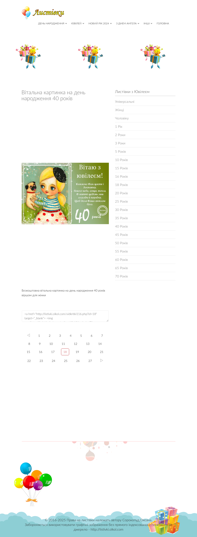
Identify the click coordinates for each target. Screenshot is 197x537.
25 (65, 361)
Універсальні (124, 101)
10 (51, 343)
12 (75, 343)
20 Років (121, 193)
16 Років (121, 176)
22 (29, 361)
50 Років (121, 243)
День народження (52, 23)
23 (41, 361)
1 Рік (118, 126)
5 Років (120, 151)
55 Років (121, 251)
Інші (148, 23)
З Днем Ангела (127, 23)
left (28, 335)
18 (65, 352)
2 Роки (120, 135)
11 (63, 343)
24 (53, 361)
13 (87, 343)
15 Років (121, 168)
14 (100, 343)
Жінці (119, 110)
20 (89, 352)
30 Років (121, 210)
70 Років (121, 276)
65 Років (121, 268)
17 (52, 352)
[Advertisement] (65, 133)
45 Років (121, 234)
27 (90, 361)
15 (28, 352)
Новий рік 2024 (100, 23)
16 (40, 352)
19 (77, 352)
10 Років (121, 160)
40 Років (121, 226)
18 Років (121, 185)
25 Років (121, 201)
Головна (163, 23)
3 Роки (120, 143)
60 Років (121, 259)
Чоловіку (122, 118)
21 (101, 352)
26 (78, 361)
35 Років (121, 218)
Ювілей (77, 23)
